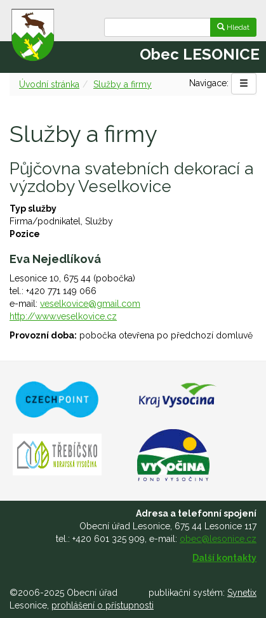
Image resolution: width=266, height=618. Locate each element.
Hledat (233, 27)
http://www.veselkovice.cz (63, 316)
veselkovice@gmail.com (90, 304)
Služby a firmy (122, 84)
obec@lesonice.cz (218, 539)
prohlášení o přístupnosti (102, 605)
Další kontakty (224, 558)
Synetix (241, 593)
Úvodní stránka (49, 84)
